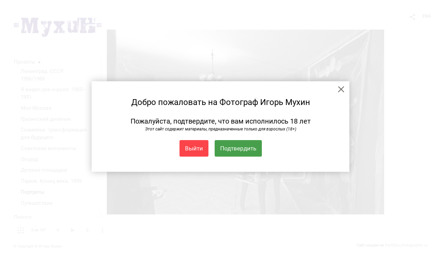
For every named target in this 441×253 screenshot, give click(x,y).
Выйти (194, 148)
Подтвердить (238, 148)
